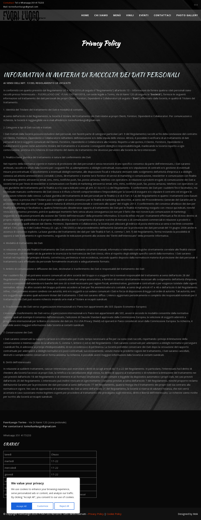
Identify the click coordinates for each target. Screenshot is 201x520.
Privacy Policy (96, 514)
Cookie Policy (114, 514)
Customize (22, 506)
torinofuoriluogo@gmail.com (40, 426)
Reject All (44, 506)
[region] (43, 495)
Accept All (65, 506)
